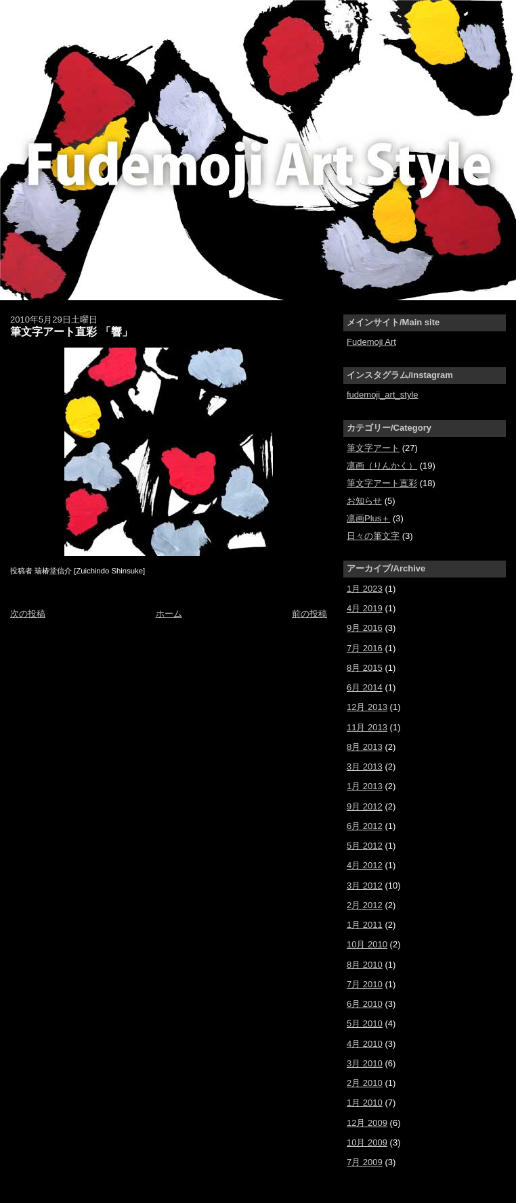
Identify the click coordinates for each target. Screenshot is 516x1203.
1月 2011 (365, 925)
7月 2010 (365, 984)
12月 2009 (367, 1123)
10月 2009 (367, 1142)
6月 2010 (365, 1004)
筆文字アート (373, 448)
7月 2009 (365, 1162)
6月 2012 (365, 826)
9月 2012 (365, 806)
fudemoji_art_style (382, 395)
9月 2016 (365, 628)
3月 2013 (365, 766)
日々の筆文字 (373, 536)
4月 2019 (365, 608)
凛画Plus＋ (368, 518)
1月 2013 (365, 786)
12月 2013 (367, 707)
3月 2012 (365, 885)
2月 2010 (365, 1083)
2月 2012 (365, 905)
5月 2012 (365, 846)
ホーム (169, 614)
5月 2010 (365, 1023)
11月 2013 (367, 727)
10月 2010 (367, 944)
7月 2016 (365, 648)
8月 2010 (365, 965)
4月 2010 (365, 1044)
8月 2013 (365, 747)
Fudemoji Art (371, 342)
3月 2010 (365, 1063)
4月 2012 (365, 865)
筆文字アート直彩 (382, 483)
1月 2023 (365, 589)
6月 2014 (365, 687)
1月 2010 (365, 1103)
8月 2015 (365, 668)
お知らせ (364, 501)
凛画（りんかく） (382, 466)
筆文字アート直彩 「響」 (71, 331)
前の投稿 (309, 614)
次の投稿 (27, 614)
